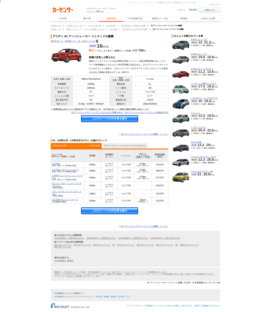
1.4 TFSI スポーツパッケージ (65, 170)
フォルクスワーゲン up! (202, 171)
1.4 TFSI (56, 164)
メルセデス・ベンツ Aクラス (204, 98)
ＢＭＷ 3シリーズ (199, 54)
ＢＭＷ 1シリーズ (199, 39)
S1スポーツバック (164, 245)
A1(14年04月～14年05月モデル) (101, 238)
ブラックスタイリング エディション (66, 192)
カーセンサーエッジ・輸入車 (90, 297)
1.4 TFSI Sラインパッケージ (65, 200)
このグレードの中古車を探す (110, 118)
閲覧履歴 (193, 10)
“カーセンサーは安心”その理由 (167, 306)
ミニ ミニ (195, 113)
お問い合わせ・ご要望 (190, 306)
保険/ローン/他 (160, 18)
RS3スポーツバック (189, 245)
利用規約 (149, 306)
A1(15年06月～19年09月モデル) (69, 238)
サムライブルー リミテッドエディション (66, 184)
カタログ (111, 18)
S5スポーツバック (62, 247)
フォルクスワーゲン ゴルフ (203, 157)
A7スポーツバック (125, 245)
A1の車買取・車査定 (63, 261)
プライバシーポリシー (135, 306)
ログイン (182, 10)
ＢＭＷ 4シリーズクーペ (202, 69)
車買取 (184, 18)
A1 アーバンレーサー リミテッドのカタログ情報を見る (97, 112)
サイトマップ (215, 5)
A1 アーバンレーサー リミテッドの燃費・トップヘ (144, 134)
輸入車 (87, 18)
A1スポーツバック (82, 245)
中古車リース (123, 297)
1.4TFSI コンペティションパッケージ (67, 177)
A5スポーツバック (101, 245)
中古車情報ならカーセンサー (65, 297)
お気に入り (210, 10)
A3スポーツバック (62, 245)
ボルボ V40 (196, 142)
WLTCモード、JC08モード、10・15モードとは (74, 41)
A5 (113, 245)
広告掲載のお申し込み (209, 306)
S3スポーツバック (145, 245)
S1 (176, 245)
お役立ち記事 (208, 18)
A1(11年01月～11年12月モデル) (165, 238)
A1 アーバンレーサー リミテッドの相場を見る (146, 112)
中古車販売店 (135, 18)
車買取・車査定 (110, 297)
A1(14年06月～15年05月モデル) (133, 238)
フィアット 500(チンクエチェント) (207, 83)
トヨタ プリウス (198, 127)
